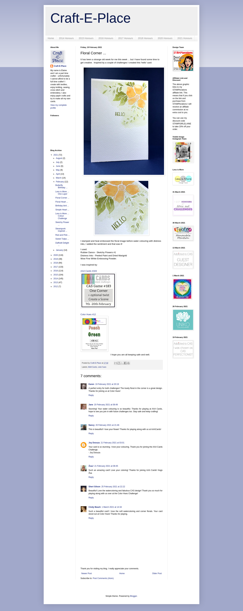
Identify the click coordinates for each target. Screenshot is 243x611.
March (59, 178)
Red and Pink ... (62, 235)
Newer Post (86, 573)
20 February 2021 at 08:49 (106, 404)
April (58, 174)
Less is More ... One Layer (62, 192)
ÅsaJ (91, 466)
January (60, 250)
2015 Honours (86, 38)
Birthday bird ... (62, 206)
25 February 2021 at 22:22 (113, 486)
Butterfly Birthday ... (61, 186)
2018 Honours (145, 38)
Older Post (157, 573)
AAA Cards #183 (88, 271)
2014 (56, 278)
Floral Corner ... (62, 198)
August (59, 158)
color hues (102, 367)
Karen (91, 384)
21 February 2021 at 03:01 (112, 443)
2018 (56, 263)
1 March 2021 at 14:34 (112, 507)
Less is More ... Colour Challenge (62, 216)
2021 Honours (184, 38)
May (58, 170)
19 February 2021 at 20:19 (107, 384)
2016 (56, 271)
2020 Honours (165, 38)
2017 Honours (125, 38)
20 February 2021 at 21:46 (107, 425)
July (58, 162)
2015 (56, 275)
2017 (56, 267)
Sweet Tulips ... (62, 239)
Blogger (133, 596)
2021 (56, 155)
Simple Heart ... (62, 210)
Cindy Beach (95, 507)
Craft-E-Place (90, 18)
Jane (91, 404)
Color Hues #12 (88, 314)
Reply (91, 395)
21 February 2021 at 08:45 (106, 466)
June (58, 166)
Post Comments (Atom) (103, 578)
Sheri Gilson (94, 486)
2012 (56, 286)
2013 (56, 282)
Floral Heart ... (61, 202)
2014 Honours (66, 38)
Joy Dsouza (94, 443)
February (60, 182)
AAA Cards (92, 367)
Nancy (92, 425)
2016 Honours (105, 38)
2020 (56, 255)
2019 (56, 259)
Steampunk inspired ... (61, 229)
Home (51, 38)
